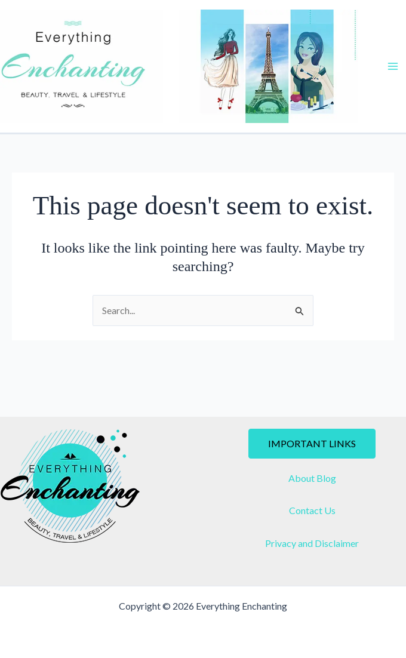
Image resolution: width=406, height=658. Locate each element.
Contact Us (312, 510)
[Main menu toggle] (393, 66)
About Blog (312, 478)
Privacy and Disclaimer (312, 543)
